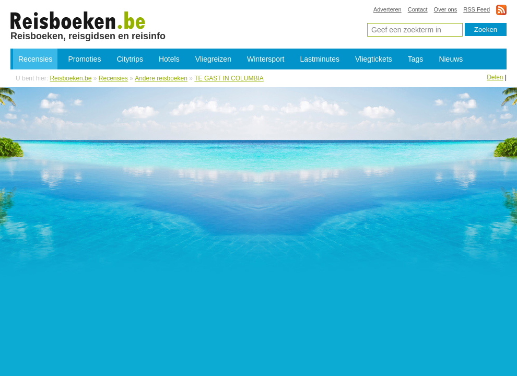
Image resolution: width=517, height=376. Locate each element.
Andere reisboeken (161, 78)
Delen (495, 77)
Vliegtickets (373, 59)
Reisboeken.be (70, 78)
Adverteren (387, 9)
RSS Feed (476, 9)
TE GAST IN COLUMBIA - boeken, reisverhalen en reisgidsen (78, 19)
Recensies (35, 59)
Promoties (84, 59)
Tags (416, 59)
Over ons (445, 9)
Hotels (169, 59)
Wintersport (266, 59)
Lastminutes (319, 59)
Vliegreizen (213, 59)
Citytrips (129, 59)
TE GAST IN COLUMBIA (228, 78)
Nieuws (451, 59)
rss (501, 10)
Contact (418, 9)
